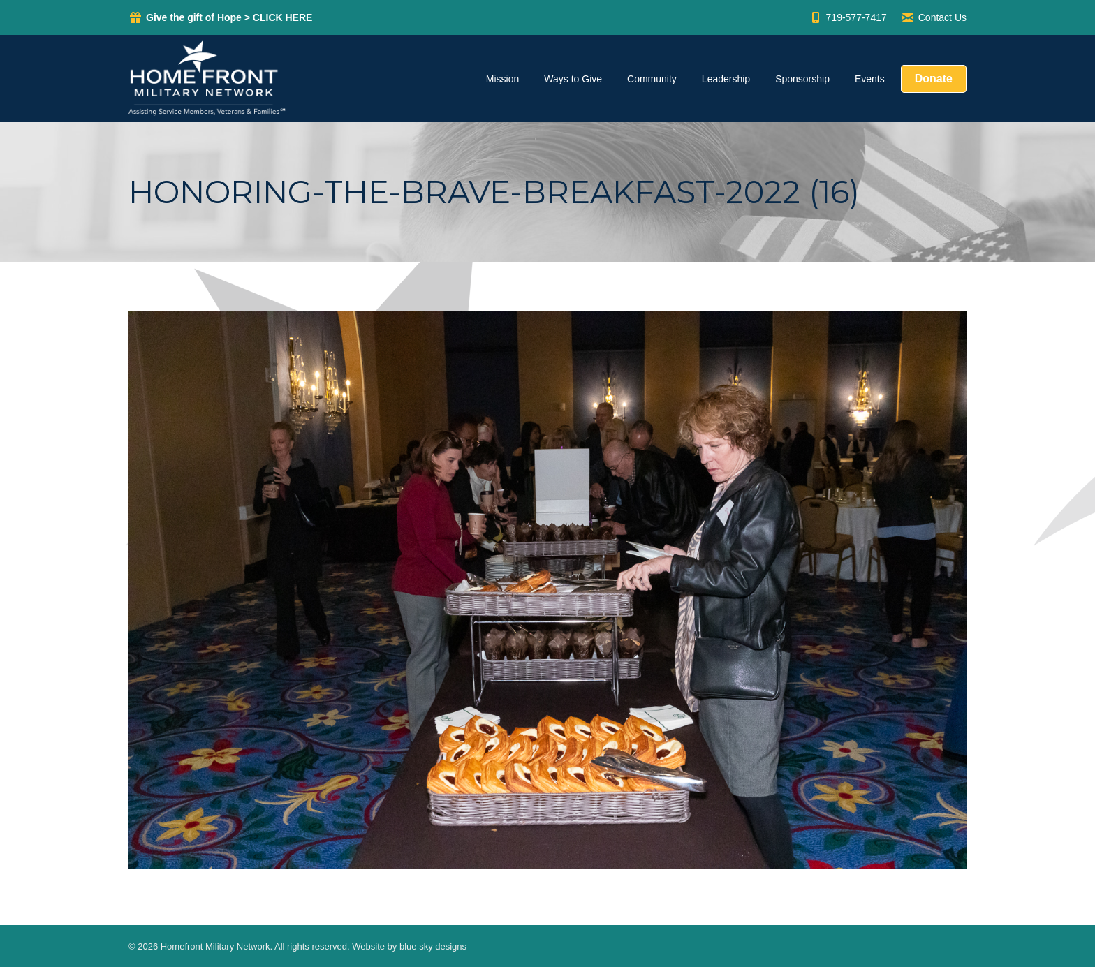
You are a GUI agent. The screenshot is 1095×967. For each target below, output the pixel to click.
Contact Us (934, 17)
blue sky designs (432, 946)
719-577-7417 (848, 17)
